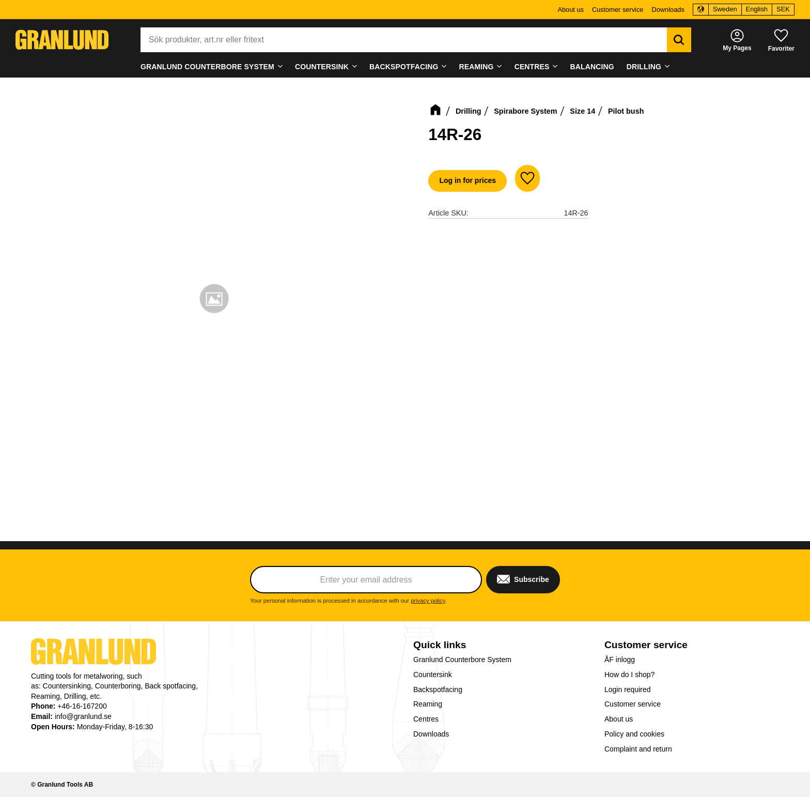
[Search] (679, 39)
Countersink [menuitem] (322, 67)
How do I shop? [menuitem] (629, 674)
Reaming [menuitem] (476, 67)
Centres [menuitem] (532, 67)
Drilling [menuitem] (644, 67)
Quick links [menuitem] (439, 644)
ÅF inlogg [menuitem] (619, 659)
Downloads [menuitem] (667, 9)
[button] (781, 39)
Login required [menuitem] (627, 689)
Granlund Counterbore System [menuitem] (207, 67)
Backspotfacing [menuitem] (403, 67)
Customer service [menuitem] (618, 9)
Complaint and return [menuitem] (638, 749)
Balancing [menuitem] (592, 67)
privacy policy (428, 600)
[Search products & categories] (404, 39)
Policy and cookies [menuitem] (634, 734)
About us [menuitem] (570, 9)
